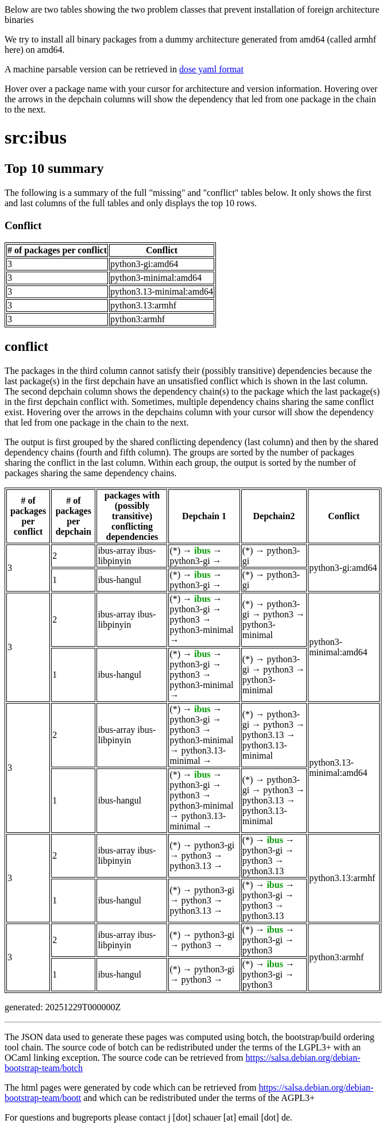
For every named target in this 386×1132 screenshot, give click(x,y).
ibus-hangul (119, 580)
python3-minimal (201, 630)
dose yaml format (211, 69)
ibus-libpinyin (127, 556)
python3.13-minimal (197, 755)
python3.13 (263, 735)
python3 (184, 619)
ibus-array (116, 550)
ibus (202, 550)
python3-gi (189, 561)
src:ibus (36, 137)
